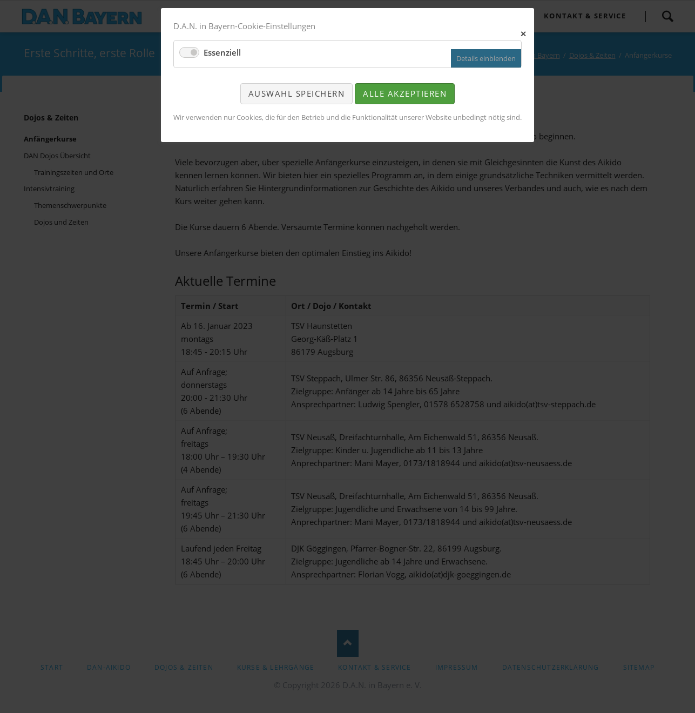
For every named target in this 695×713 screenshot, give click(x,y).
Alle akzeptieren (405, 93)
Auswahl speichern (296, 93)
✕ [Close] (523, 33)
